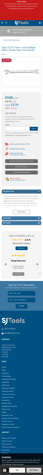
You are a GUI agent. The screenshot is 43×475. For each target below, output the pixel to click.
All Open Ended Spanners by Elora (21, 161)
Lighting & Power (8, 397)
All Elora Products (21, 167)
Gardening (5, 382)
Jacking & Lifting (7, 391)
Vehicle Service (7, 421)
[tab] (21, 192)
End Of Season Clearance (11, 427)
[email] (21, 300)
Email (7, 125)
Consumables (6, 376)
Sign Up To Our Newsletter (21, 286)
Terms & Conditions (8, 447)
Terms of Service (22, 135)
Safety (4, 412)
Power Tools (6, 409)
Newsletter (6, 450)
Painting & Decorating (9, 406)
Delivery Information (9, 438)
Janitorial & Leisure (8, 394)
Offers (4, 370)
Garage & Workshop (9, 379)
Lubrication (6, 400)
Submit (33, 129)
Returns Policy (7, 441)
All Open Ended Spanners (21, 172)
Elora (3, 54)
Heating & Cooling (8, 388)
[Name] (21, 293)
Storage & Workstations (10, 418)
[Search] (6, 23)
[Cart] (40, 23)
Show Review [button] (18, 274)
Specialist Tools (7, 415)
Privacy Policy (9, 135)
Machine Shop (6, 403)
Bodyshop (5, 373)
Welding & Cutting (8, 424)
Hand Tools (6, 385)
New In (4, 367)
